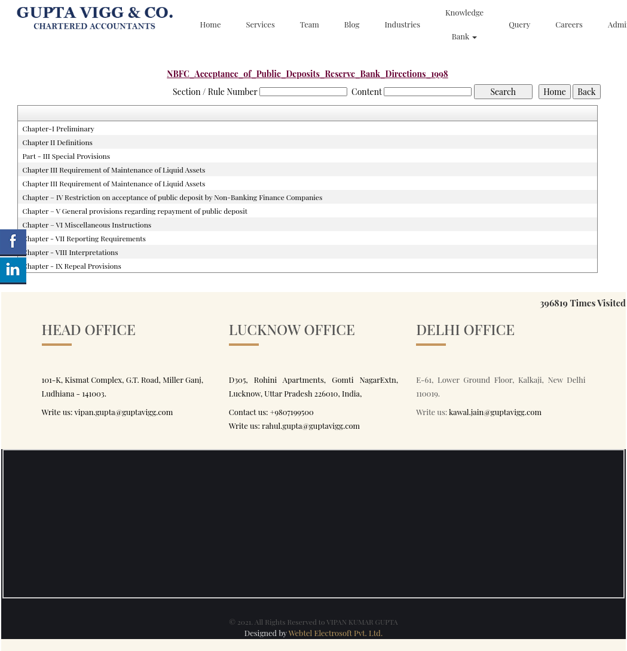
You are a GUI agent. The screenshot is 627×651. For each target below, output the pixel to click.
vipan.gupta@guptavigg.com (123, 412)
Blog (352, 24)
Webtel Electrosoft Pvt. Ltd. (336, 633)
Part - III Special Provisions (66, 156)
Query (519, 24)
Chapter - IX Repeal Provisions (71, 266)
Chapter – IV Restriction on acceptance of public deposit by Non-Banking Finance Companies (172, 197)
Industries (402, 24)
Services (260, 24)
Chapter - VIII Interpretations (70, 252)
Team (309, 24)
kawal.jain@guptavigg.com (495, 412)
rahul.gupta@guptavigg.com (311, 425)
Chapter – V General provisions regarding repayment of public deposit (134, 211)
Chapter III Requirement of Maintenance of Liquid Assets (113, 169)
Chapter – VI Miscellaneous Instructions (86, 224)
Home (210, 24)
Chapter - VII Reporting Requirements (84, 238)
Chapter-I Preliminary (58, 128)
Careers (569, 24)
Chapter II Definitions (57, 142)
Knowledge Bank (464, 24)
